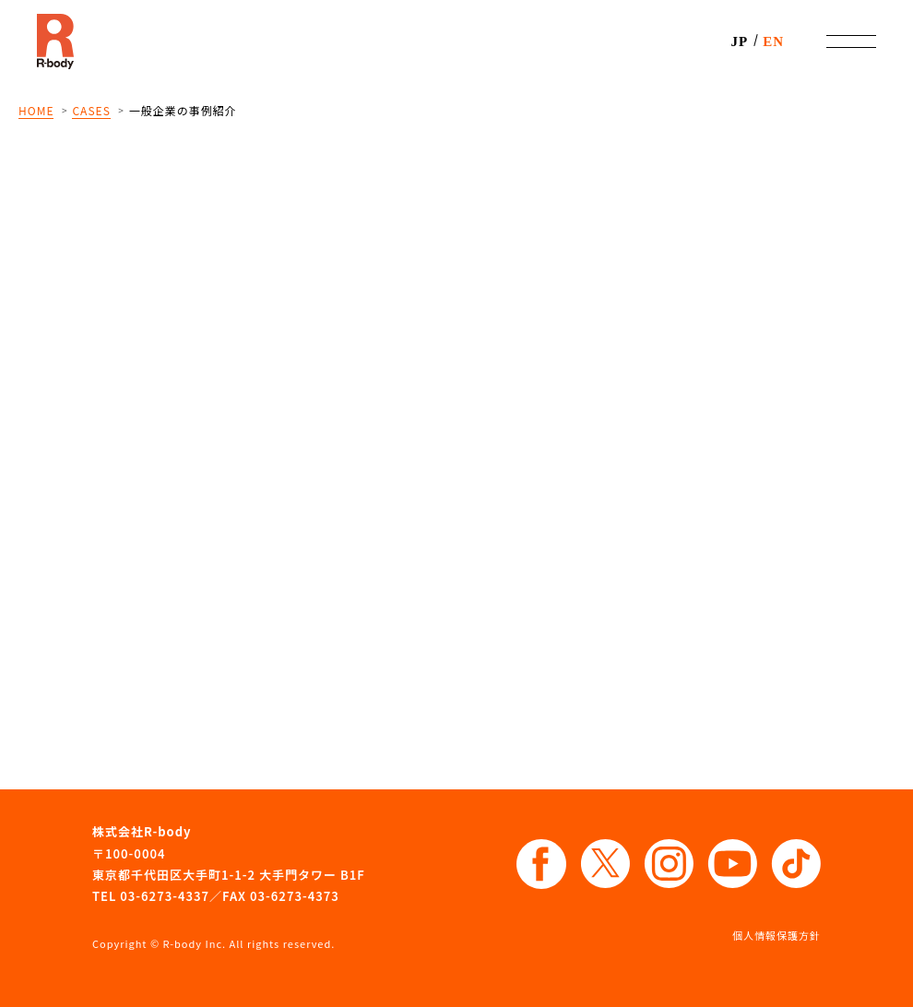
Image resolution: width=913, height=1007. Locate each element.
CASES (91, 110)
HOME (35, 110)
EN (773, 41)
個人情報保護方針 (776, 935)
